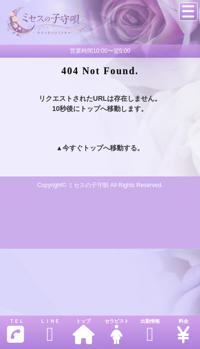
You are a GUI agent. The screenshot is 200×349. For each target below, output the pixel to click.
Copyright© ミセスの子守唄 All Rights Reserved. (100, 185)
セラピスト (116, 331)
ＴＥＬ (15, 331)
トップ (83, 331)
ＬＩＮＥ (50, 331)
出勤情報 (150, 331)
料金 (183, 331)
